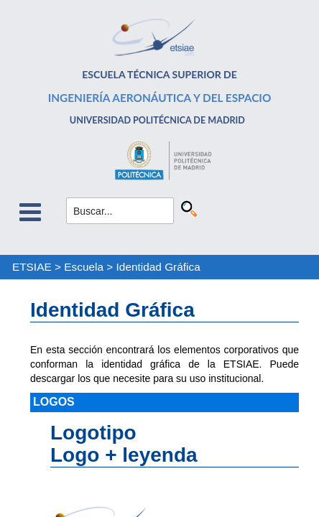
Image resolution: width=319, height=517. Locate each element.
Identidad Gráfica (158, 267)
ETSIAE (32, 267)
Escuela (83, 267)
